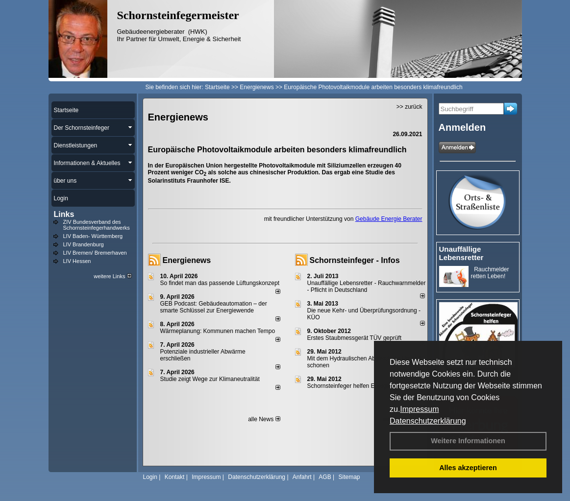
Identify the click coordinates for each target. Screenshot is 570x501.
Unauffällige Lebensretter (461, 253)
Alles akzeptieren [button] (468, 468)
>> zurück (409, 106)
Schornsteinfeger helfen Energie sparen (359, 385)
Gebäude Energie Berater (388, 218)
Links (64, 214)
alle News (264, 419)
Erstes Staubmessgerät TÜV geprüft (354, 337)
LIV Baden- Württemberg (93, 236)
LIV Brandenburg (83, 244)
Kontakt (175, 477)
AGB (325, 477)
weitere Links (112, 276)
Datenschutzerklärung (428, 421)
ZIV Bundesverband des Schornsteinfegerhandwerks (96, 225)
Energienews (187, 260)
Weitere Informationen (468, 441)
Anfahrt (302, 477)
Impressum (419, 409)
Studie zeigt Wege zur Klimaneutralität (210, 379)
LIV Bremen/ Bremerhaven (95, 253)
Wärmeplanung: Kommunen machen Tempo (217, 331)
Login (150, 477)
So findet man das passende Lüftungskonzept (220, 283)
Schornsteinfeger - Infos (355, 260)
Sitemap (349, 477)
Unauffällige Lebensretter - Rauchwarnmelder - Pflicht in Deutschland (366, 286)
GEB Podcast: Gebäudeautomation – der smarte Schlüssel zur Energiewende (213, 307)
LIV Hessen (77, 261)
